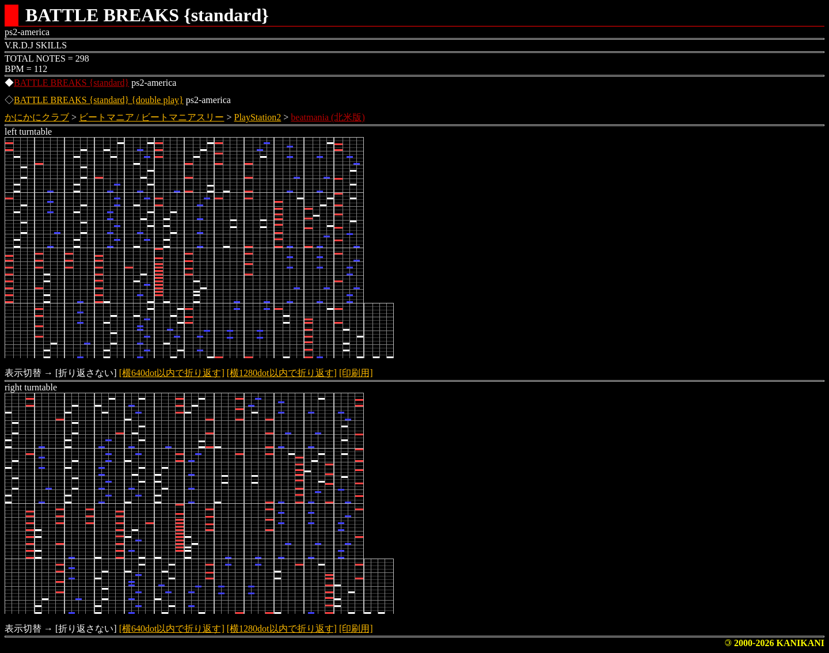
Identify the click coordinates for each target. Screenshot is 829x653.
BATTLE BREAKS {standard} (71, 83)
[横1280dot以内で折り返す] (282, 373)
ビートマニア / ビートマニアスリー (151, 117)
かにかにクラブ (37, 117)
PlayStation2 (258, 117)
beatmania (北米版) (327, 117)
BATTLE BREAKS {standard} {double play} (99, 100)
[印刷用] (356, 373)
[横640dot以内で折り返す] (172, 373)
